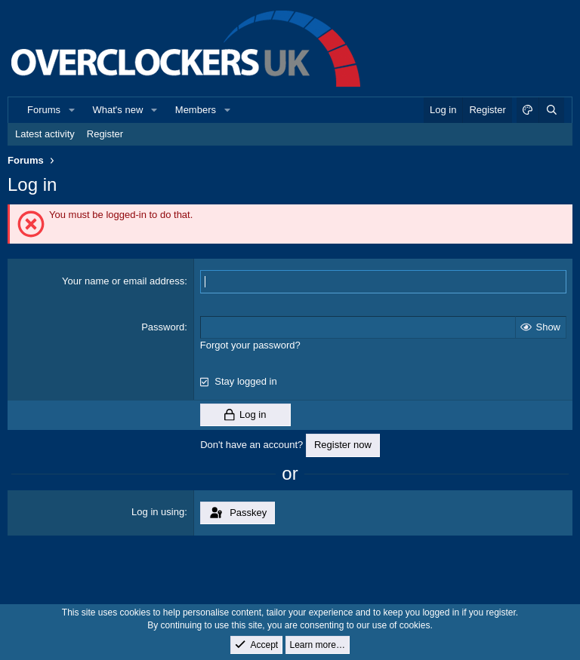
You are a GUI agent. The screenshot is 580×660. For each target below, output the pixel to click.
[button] (72, 110)
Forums (43, 109)
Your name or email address (123, 281)
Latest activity (45, 134)
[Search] (551, 110)
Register (105, 134)
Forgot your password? (250, 345)
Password (162, 327)
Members (195, 109)
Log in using (157, 511)
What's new (118, 109)
